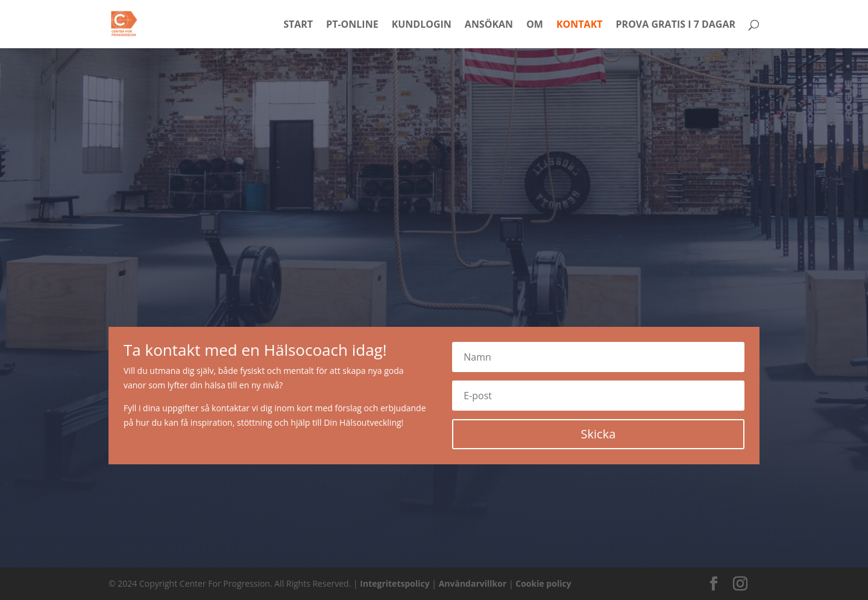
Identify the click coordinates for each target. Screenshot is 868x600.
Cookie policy (543, 583)
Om (534, 25)
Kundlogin (421, 25)
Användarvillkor (473, 583)
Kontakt (579, 25)
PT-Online (352, 25)
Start (298, 25)
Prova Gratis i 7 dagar (675, 25)
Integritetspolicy (394, 583)
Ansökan (489, 25)
